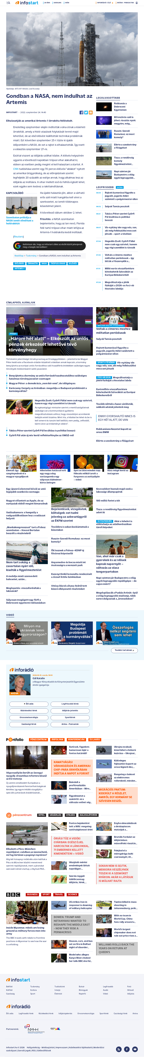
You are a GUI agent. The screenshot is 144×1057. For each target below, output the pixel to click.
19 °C (134, 3)
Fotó (129, 987)
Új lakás (95, 740)
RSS (33, 1051)
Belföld (9, 987)
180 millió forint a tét (108, 501)
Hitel (42, 815)
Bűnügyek (83, 990)
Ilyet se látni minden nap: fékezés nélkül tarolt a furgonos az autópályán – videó (87, 475)
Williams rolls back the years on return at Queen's (116, 949)
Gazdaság (10, 994)
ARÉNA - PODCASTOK (125, 9)
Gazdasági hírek (120, 1014)
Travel (59, 895)
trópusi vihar (58, 264)
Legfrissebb (108, 987)
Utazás (70, 815)
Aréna (135, 1014)
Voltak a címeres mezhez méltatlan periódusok (113, 331)
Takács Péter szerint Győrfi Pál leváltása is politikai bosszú (42, 431)
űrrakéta (33, 264)
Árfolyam (57, 740)
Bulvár (82, 987)
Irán (68, 9)
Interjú (57, 990)
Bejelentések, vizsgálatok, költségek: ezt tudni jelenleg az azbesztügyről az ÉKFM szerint (69, 515)
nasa (44, 264)
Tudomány (31, 256)
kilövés (73, 264)
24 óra (48, 9)
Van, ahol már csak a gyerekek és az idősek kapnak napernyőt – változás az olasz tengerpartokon (111, 564)
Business (32, 895)
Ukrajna (59, 9)
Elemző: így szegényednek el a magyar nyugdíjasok (17, 474)
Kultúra (33, 990)
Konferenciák (76, 740)
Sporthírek (104, 1014)
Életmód (58, 994)
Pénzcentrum (38, 740)
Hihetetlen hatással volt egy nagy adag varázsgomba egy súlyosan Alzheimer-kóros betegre (53, 477)
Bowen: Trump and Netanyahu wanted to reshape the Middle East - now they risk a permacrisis (72, 925)
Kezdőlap (19, 256)
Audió (105, 990)
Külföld (9, 990)
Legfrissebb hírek (26, 1014)
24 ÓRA (120, 188)
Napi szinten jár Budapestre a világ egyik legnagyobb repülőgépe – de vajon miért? (116, 581)
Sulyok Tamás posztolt (109, 339)
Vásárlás (55, 815)
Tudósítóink (60, 987)
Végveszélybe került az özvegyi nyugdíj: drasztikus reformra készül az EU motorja (26, 776)
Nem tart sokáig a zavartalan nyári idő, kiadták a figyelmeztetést (23, 566)
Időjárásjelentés (65, 1014)
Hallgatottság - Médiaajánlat (40, 1048)
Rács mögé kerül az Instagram (117, 472)
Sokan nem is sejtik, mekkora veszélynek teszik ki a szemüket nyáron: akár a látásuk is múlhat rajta (116, 874)
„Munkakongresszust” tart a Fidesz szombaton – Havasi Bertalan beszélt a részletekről (26, 530)
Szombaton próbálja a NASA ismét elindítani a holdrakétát (19, 221)
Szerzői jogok (24, 1051)
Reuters (18, 237)
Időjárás (130, 994)
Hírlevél (130, 990)
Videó (105, 994)
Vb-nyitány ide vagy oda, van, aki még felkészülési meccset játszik (116, 366)
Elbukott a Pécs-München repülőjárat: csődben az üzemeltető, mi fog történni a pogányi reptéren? (27, 852)
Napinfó (82, 994)
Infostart (11, 113)
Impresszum (62, 1048)
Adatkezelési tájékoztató (80, 1048)
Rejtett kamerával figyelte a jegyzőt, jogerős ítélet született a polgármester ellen (115, 351)
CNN (15, 169)
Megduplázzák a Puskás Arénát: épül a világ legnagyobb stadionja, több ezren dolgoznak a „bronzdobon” (117, 596)
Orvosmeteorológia (85, 1014)
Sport (46, 895)
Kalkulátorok (88, 815)
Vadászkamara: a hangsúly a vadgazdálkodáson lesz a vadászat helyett (25, 516)
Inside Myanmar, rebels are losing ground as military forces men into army (25, 931)
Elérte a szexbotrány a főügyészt (115, 441)
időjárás (19, 264)
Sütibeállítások (44, 1051)
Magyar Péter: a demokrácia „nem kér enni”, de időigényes (42, 384)
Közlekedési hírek (46, 1014)
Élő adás (28, 704)
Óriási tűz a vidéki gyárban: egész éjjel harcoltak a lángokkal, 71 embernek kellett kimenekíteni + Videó (71, 847)
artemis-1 (19, 269)
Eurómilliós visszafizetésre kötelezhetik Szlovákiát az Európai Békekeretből (115, 392)
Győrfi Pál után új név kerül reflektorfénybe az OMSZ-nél (41, 435)
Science (72, 895)
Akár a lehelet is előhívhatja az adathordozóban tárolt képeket (114, 524)
